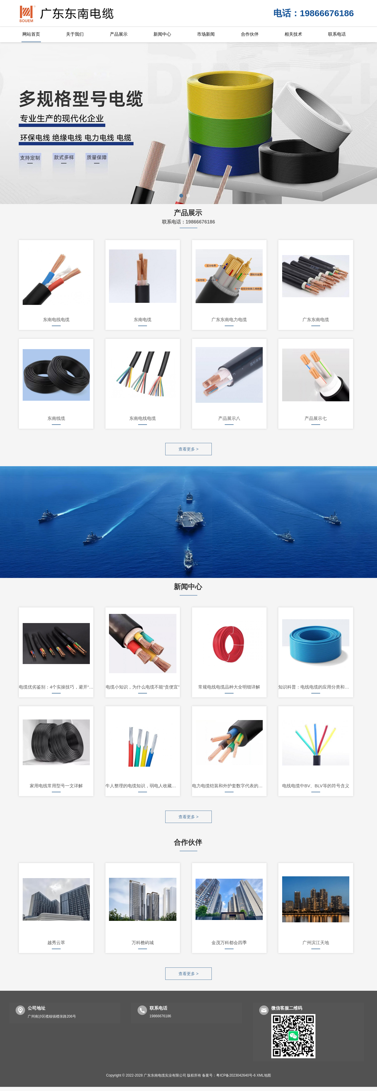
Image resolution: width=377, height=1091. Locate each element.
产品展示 (119, 34)
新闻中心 (162, 34)
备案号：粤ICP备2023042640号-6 (228, 1079)
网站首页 (31, 34)
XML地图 (264, 1079)
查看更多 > (188, 449)
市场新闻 (206, 34)
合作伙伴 (250, 34)
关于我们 (75, 34)
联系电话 (337, 34)
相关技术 (293, 34)
